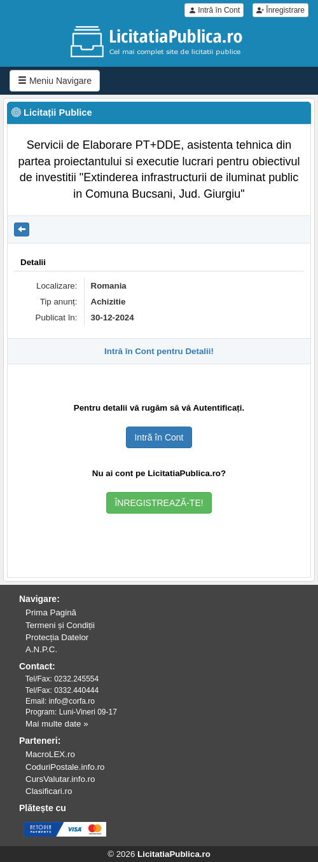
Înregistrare (280, 10)
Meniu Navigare (55, 81)
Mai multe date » (56, 724)
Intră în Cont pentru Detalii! (159, 351)
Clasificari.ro (48, 791)
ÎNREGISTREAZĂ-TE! (158, 503)
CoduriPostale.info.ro (64, 767)
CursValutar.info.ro (60, 779)
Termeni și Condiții (60, 625)
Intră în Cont (214, 10)
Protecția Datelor (56, 637)
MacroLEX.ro (50, 754)
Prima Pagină (50, 612)
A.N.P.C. (41, 649)
